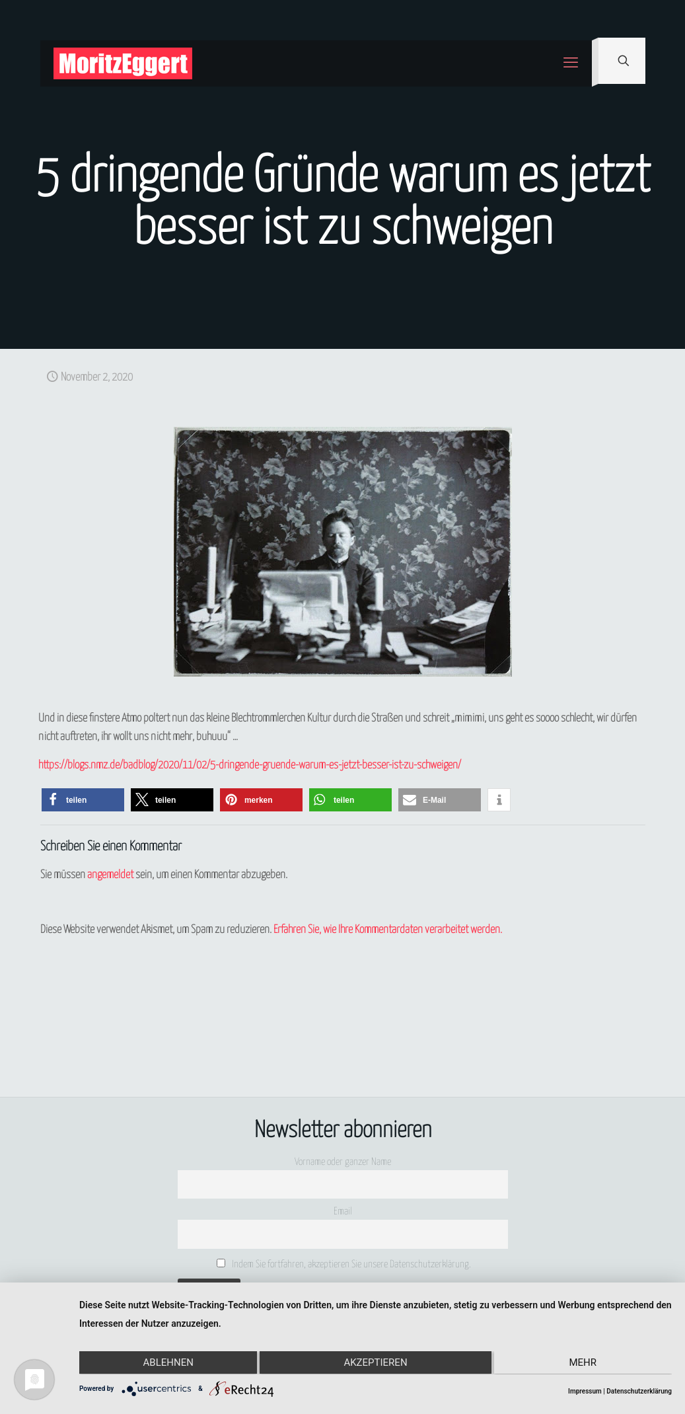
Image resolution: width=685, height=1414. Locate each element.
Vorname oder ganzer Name (343, 1162)
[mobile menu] (570, 63)
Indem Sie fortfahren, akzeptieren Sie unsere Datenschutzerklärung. (344, 1264)
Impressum (585, 1391)
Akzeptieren (375, 1363)
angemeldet (110, 875)
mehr (584, 1363)
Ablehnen (167, 1363)
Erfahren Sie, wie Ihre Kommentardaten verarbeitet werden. (387, 930)
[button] (83, 799)
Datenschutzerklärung (639, 1391)
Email (343, 1211)
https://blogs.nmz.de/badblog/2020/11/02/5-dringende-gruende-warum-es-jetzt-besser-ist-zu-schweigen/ (249, 765)
